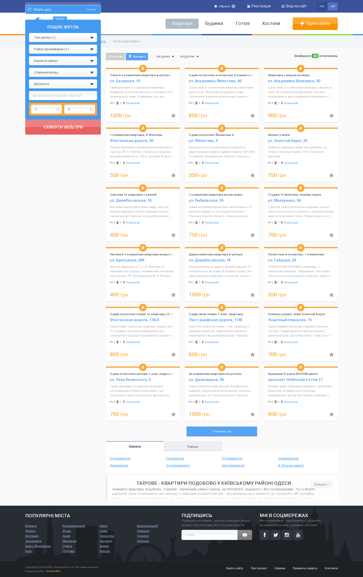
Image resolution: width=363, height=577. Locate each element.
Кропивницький (74, 526)
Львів (66, 536)
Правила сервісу (305, 568)
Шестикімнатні (233, 466)
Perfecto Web (53, 571)
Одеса (67, 546)
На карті (136, 56)
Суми (103, 531)
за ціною (165, 56)
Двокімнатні (119, 466)
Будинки (214, 23)
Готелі (243, 23)
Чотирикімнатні (178, 466)
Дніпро (30, 531)
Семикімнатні (288, 459)
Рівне (103, 526)
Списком (115, 56)
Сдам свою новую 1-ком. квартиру (216, 314)
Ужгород (106, 541)
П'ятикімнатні (232, 459)
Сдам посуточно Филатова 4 (211, 135)
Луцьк (67, 531)
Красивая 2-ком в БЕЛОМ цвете (293, 374)
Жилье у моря (279, 135)
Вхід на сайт (294, 6)
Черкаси (143, 531)
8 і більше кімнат (291, 466)
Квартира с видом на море (289, 75)
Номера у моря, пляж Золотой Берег (297, 314)
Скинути (91, 57)
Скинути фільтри (63, 174)
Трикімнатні (175, 459)
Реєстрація (259, 6)
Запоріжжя (33, 541)
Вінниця (31, 526)
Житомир (32, 536)
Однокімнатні (120, 459)
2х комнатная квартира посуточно (215, 374)
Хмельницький (147, 526)
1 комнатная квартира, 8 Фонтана (136, 135)
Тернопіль (107, 536)
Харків (104, 546)
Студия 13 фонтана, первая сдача (294, 194)
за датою (189, 56)
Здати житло (315, 23)
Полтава (69, 551)
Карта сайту (234, 568)
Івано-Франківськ (38, 546)
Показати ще (222, 431)
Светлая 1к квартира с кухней (133, 194)
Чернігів (143, 536)
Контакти (331, 568)
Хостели (271, 23)
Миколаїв (70, 541)
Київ (28, 551)
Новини (280, 568)
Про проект (259, 568)
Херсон (105, 551)
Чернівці (143, 541)
